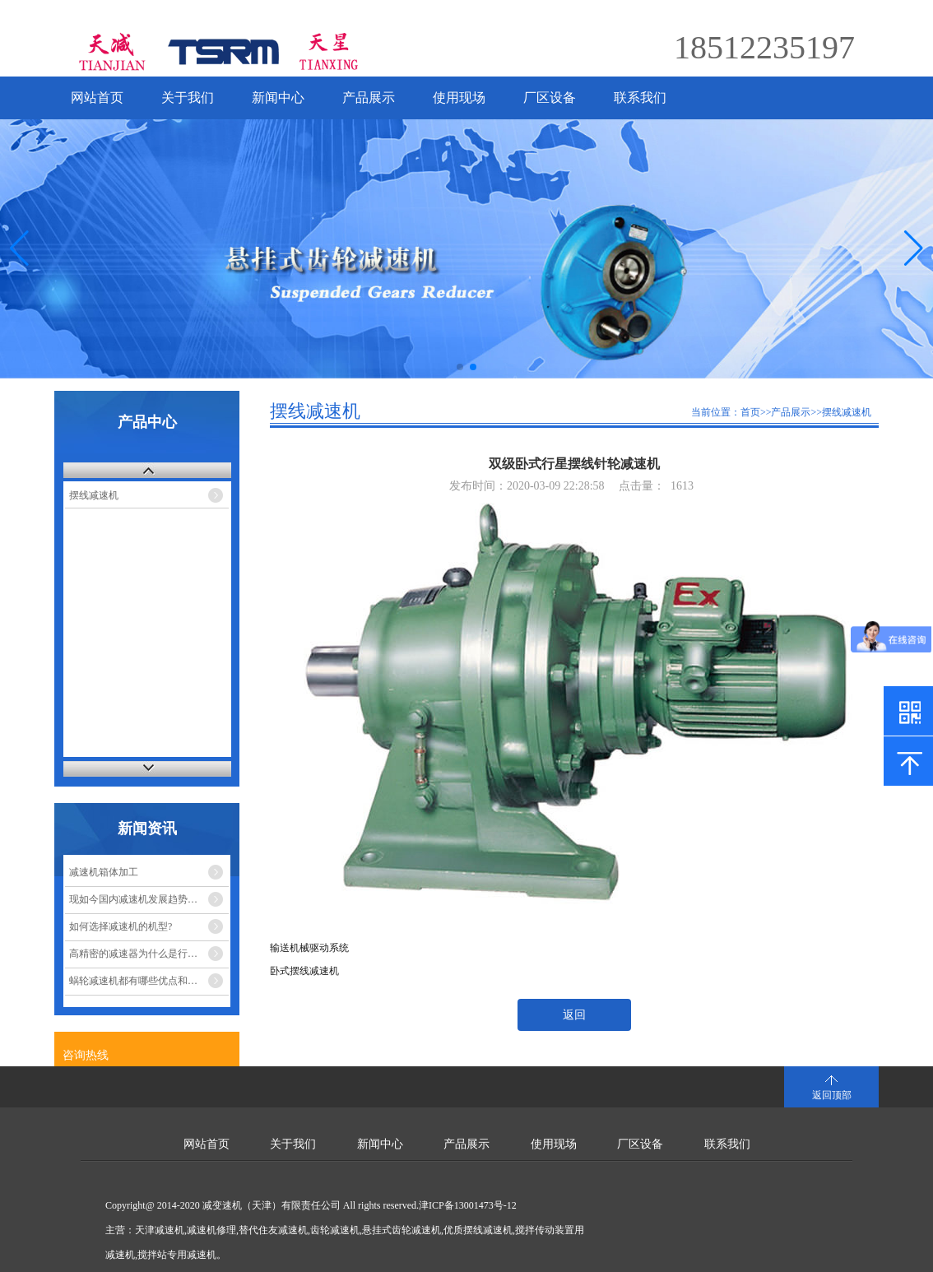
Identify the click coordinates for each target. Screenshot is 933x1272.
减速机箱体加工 (103, 872)
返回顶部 (832, 1095)
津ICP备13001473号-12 (468, 1205)
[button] (914, 248)
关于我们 (187, 97)
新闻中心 (278, 97)
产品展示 (368, 97)
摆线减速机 (93, 495)
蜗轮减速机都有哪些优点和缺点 (138, 980)
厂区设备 (549, 97)
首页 (750, 412)
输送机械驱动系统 (309, 948)
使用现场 (459, 97)
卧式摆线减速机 (304, 971)
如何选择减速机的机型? (120, 926)
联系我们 (640, 97)
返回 (574, 1015)
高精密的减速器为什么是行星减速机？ (149, 953)
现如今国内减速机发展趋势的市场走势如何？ (149, 899)
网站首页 (97, 97)
